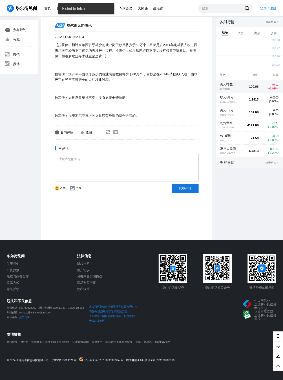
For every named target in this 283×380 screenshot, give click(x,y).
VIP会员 (126, 8)
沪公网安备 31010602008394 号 (102, 359)
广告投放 (13, 270)
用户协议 (83, 270)
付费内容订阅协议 (89, 276)
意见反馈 (13, 289)
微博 (12, 64)
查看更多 (272, 22)
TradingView (162, 342)
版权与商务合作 (18, 276)
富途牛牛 (97, 342)
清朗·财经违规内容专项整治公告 (108, 311)
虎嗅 (138, 342)
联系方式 (13, 282)
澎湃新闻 (36, 342)
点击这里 (24, 317)
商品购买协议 (86, 282)
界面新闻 (50, 342)
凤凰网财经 (126, 342)
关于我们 (13, 264)
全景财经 (64, 342)
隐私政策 (83, 289)
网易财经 (110, 342)
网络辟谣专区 (97, 320)
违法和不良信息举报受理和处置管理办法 (113, 306)
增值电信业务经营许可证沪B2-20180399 (150, 360)
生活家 (158, 8)
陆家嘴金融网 (81, 342)
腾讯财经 (12, 342)
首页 (47, 8)
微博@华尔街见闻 (261, 287)
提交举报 (129, 316)
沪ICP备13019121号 (65, 360)
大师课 (143, 8)
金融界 (148, 342)
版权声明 (83, 264)
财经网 (24, 342)
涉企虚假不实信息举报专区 (105, 316)
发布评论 (185, 188)
